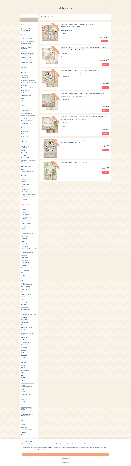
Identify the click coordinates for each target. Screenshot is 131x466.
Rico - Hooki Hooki (25, 65)
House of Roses (26, 204)
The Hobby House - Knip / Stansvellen (27, 330)
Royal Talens (24, 377)
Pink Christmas (25, 214)
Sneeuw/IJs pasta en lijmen (27, 267)
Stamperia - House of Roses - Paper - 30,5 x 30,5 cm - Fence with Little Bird (83, 47)
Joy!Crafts (23, 304)
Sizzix (22, 352)
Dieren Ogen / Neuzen (26, 113)
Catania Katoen (24, 75)
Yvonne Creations (25, 344)
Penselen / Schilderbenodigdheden (26, 386)
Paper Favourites (25, 164)
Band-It (22, 420)
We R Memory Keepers (26, 296)
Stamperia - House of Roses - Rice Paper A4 (74, 140)
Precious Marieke (25, 342)
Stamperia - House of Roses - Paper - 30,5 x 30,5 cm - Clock (79, 70)
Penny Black (24, 347)
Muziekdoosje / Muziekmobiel (28, 115)
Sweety (24, 228)
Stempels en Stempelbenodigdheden (26, 283)
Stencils (24, 241)
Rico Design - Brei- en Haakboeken (26, 48)
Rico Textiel (23, 72)
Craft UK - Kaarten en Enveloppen (26, 147)
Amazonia (24, 181)
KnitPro (22, 98)
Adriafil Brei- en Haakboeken (28, 41)
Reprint (22, 169)
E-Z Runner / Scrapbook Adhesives (27, 172)
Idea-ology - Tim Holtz (26, 294)
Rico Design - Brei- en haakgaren (26, 44)
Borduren (23, 127)
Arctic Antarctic (25, 184)
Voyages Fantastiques (27, 233)
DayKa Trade (24, 152)
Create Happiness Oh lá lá (28, 194)
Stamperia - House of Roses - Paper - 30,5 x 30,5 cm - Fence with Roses (82, 93)
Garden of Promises (27, 197)
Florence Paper (24, 257)
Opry (22, 100)
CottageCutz (24, 357)
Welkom (23, 24)
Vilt (21, 404)
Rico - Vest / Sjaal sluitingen (27, 60)
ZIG (22, 299)
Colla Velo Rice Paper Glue (28, 252)
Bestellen (105, 41)
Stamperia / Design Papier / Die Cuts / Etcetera (28, 178)
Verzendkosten (24, 434)
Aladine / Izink (24, 131)
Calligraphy (25, 186)
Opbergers (23, 272)
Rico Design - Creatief (26, 57)
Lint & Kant (23, 401)
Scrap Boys (23, 175)
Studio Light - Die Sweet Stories (28, 314)
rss (73, 462)
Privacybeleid (24, 432)
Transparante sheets (26, 394)
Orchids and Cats (26, 207)
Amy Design (24, 339)
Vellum (22, 380)
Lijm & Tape (24, 265)
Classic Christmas (26, 191)
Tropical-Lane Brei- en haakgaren (26, 35)
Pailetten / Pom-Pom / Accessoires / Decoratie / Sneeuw (27, 408)
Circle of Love (25, 189)
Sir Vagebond (25, 226)
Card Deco (23, 324)
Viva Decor (23, 350)
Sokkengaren (24, 85)
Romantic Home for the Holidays (27, 218)
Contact (23, 424)
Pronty (22, 280)
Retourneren (24, 427)
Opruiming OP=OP (25, 30)
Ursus (22, 375)
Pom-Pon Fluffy (24, 118)
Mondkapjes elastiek (26, 95)
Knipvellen (23, 391)
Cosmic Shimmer (25, 139)
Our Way (24, 209)
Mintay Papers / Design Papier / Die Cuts (28, 161)
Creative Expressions (26, 360)
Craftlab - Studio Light (26, 312)
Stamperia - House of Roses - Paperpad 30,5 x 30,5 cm (77, 24)
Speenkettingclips (25, 110)
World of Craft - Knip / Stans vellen (27, 334)
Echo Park (23, 155)
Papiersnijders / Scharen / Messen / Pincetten (27, 415)
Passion (24, 212)
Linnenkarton (24, 255)
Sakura (22, 291)
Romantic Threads (26, 223)
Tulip (22, 105)
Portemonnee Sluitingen (26, 120)
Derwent (23, 365)
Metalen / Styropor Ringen (27, 412)
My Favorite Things (25, 309)
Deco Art (23, 367)
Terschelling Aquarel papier (27, 383)
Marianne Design (25, 307)
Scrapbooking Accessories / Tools (29, 249)
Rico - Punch (24, 67)
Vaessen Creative (25, 270)
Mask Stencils (24, 260)
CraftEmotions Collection (27, 327)
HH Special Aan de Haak (27, 87)
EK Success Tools (25, 262)
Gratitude (24, 199)
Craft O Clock (24, 141)
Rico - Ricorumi (24, 70)
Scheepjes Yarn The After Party (28, 80)
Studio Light (24, 317)
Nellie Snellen (24, 319)
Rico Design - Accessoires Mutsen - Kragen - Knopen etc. (28, 54)
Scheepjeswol (24, 77)
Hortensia (24, 202)
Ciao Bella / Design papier (27, 133)
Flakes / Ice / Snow (26, 243)
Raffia (22, 399)
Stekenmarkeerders (25, 108)
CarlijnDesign (24, 302)
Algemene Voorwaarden (26, 429)
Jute (22, 396)
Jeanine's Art (24, 337)
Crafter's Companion (26, 144)
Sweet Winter (25, 231)
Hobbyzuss (24, 458)
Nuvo (22, 278)
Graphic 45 (23, 150)
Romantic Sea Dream (27, 221)
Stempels (24, 238)
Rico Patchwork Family (26, 62)
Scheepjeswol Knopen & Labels (28, 82)
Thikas (22, 372)
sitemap (70, 462)
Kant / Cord (25, 246)
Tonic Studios (24, 362)
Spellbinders (24, 355)
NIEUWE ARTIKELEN (26, 28)
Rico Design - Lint (25, 51)
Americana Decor (25, 370)
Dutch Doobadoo (25, 322)
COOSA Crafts (24, 136)
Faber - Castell (24, 289)
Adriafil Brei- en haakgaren (27, 38)
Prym (22, 103)
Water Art (23, 389)
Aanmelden (25, 452)
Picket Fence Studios (26, 166)
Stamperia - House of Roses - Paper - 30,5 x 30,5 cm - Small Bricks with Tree (84, 117)
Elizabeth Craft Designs (26, 157)
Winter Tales (25, 236)
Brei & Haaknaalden (26, 92)
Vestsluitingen (24, 123)
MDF (22, 418)
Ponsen (23, 275)
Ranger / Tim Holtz (25, 286)
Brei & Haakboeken (25, 90)
